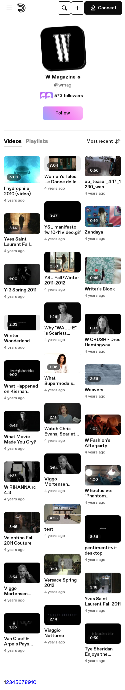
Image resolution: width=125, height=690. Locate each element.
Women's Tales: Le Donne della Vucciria (61, 179)
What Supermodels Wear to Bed (58, 381)
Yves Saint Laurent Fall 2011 (103, 601)
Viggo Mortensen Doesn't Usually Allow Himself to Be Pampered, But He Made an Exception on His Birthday (22, 591)
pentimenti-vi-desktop (101, 550)
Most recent (103, 141)
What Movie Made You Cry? (20, 439)
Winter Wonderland (17, 338)
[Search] (64, 8)
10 (34, 682)
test (48, 529)
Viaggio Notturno (54, 633)
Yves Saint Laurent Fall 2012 (17, 242)
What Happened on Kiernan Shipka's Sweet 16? (21, 389)
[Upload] (77, 8)
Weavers (94, 390)
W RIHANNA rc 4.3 (20, 490)
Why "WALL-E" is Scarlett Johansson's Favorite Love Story (60, 330)
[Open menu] (9, 8)
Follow (62, 113)
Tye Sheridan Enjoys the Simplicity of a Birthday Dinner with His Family (101, 651)
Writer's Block (100, 289)
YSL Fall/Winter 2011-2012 (61, 280)
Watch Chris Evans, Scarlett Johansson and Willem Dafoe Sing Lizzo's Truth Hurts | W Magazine (60, 431)
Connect (103, 8)
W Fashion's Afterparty (97, 443)
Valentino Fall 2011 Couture (19, 540)
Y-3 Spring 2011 (20, 290)
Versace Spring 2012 (60, 583)
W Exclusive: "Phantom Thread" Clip (98, 493)
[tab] (13, 141)
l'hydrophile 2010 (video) (17, 191)
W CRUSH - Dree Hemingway (103, 342)
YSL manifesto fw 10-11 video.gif (62, 230)
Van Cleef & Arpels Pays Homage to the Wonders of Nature (20, 641)
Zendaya (94, 232)
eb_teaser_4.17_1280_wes (103, 184)
